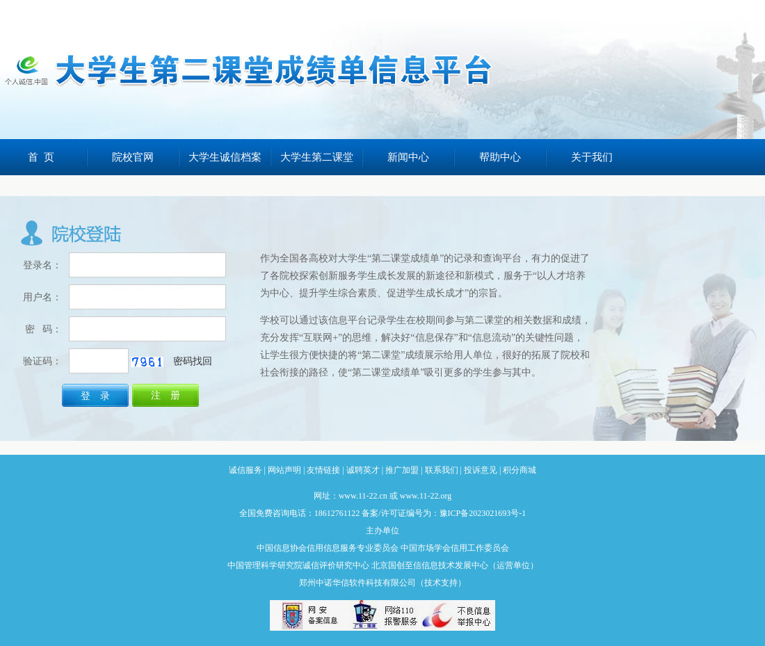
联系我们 (441, 470)
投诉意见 (480, 470)
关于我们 (592, 157)
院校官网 (133, 157)
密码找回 (192, 361)
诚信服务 (245, 470)
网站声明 (284, 470)
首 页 (41, 157)
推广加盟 (402, 470)
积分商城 (519, 470)
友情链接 (323, 470)
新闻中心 (408, 157)
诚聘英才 (363, 470)
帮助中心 (500, 157)
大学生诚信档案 (224, 157)
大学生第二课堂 (316, 157)
